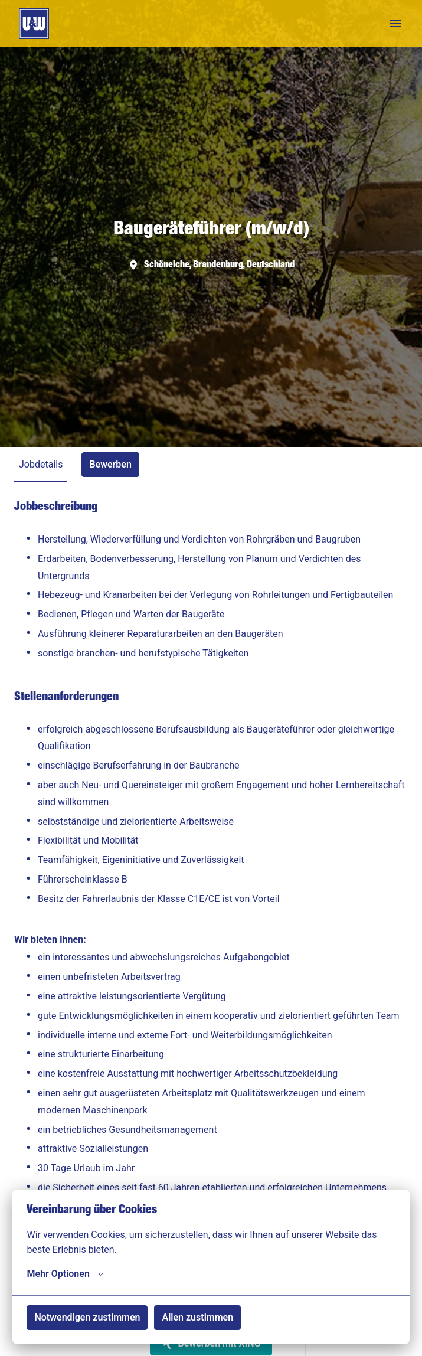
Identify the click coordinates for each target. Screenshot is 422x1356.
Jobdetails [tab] (41, 464)
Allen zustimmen (197, 1317)
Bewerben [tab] (110, 464)
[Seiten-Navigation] (395, 23)
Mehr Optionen (65, 1274)
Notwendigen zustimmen (87, 1317)
